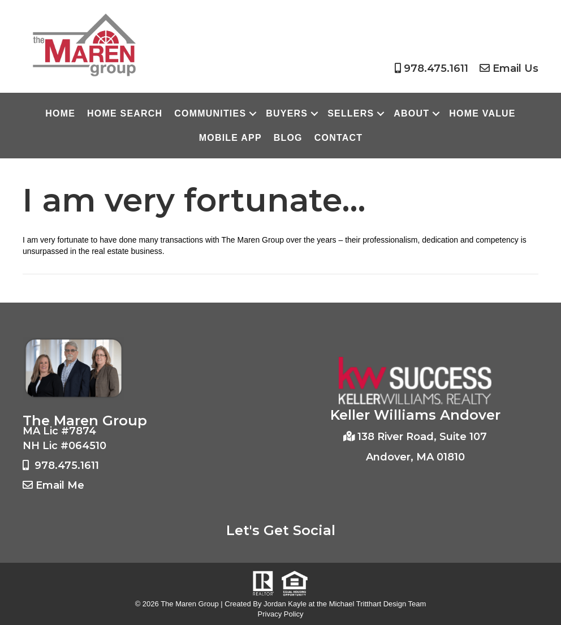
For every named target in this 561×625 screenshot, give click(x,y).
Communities (210, 113)
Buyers (287, 113)
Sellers (350, 113)
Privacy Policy (281, 614)
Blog (288, 138)
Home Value (482, 113)
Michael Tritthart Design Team (377, 604)
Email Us (515, 68)
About (411, 113)
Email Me (60, 485)
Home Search (124, 113)
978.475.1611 (436, 68)
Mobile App (230, 138)
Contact (338, 138)
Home (60, 113)
